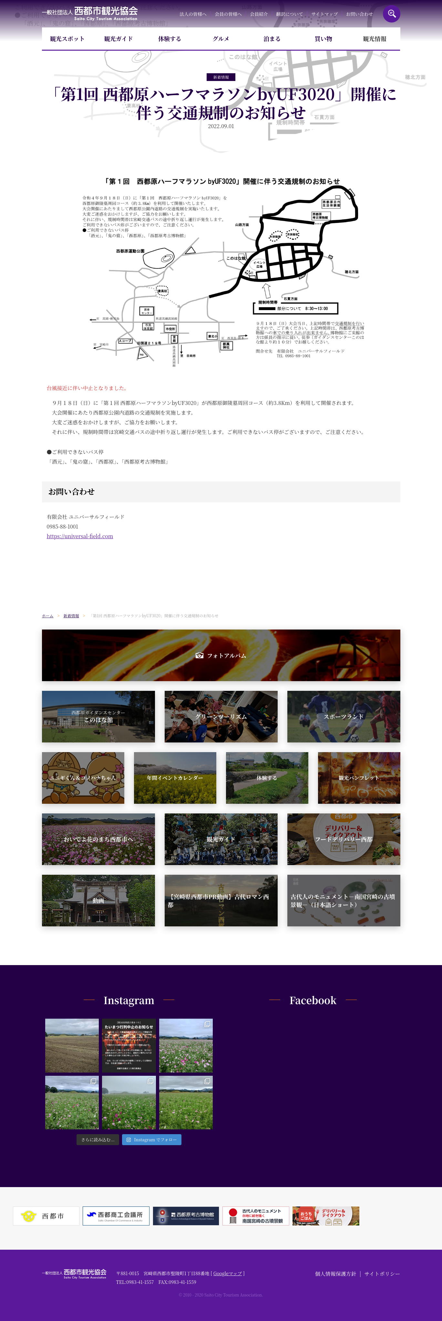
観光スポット (67, 38)
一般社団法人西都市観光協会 (90, 13)
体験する (169, 38)
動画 (98, 900)
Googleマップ (227, 1273)
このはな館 (98, 716)
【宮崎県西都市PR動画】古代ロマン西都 (218, 900)
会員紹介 (259, 14)
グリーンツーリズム (221, 716)
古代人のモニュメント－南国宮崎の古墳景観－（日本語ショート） (343, 900)
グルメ (221, 38)
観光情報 (374, 38)
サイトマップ (324, 14)
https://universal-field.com (80, 536)
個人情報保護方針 (335, 1273)
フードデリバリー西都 (344, 839)
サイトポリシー (382, 1273)
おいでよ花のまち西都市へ (98, 839)
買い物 (323, 38)
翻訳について (289, 14)
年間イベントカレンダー (175, 778)
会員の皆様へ (228, 14)
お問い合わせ (359, 14)
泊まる (272, 38)
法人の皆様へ (193, 14)
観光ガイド (118, 38)
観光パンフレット (358, 778)
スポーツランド (344, 716)
